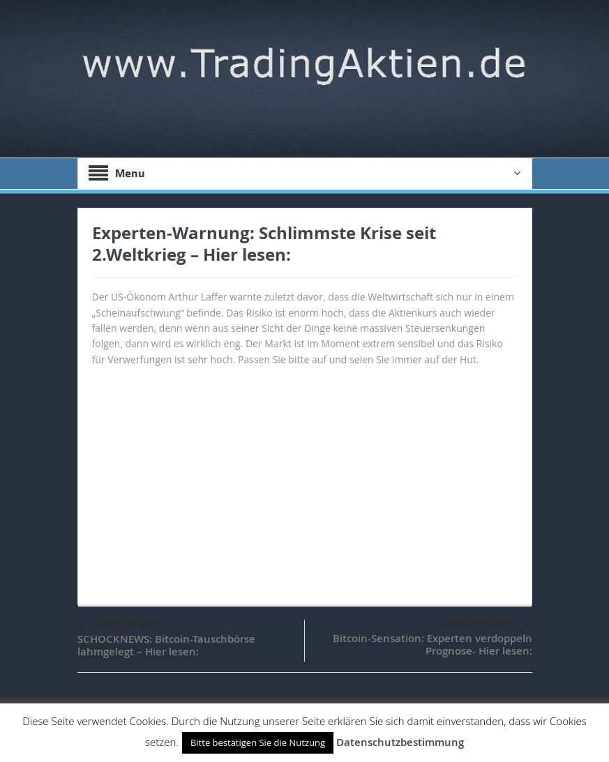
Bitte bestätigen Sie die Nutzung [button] (257, 742)
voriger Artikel (120, 624)
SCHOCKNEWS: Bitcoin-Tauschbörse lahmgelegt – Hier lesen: (166, 645)
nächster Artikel (486, 624)
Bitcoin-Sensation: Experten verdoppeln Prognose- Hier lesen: (432, 644)
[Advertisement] (305, 479)
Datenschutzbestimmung (400, 742)
